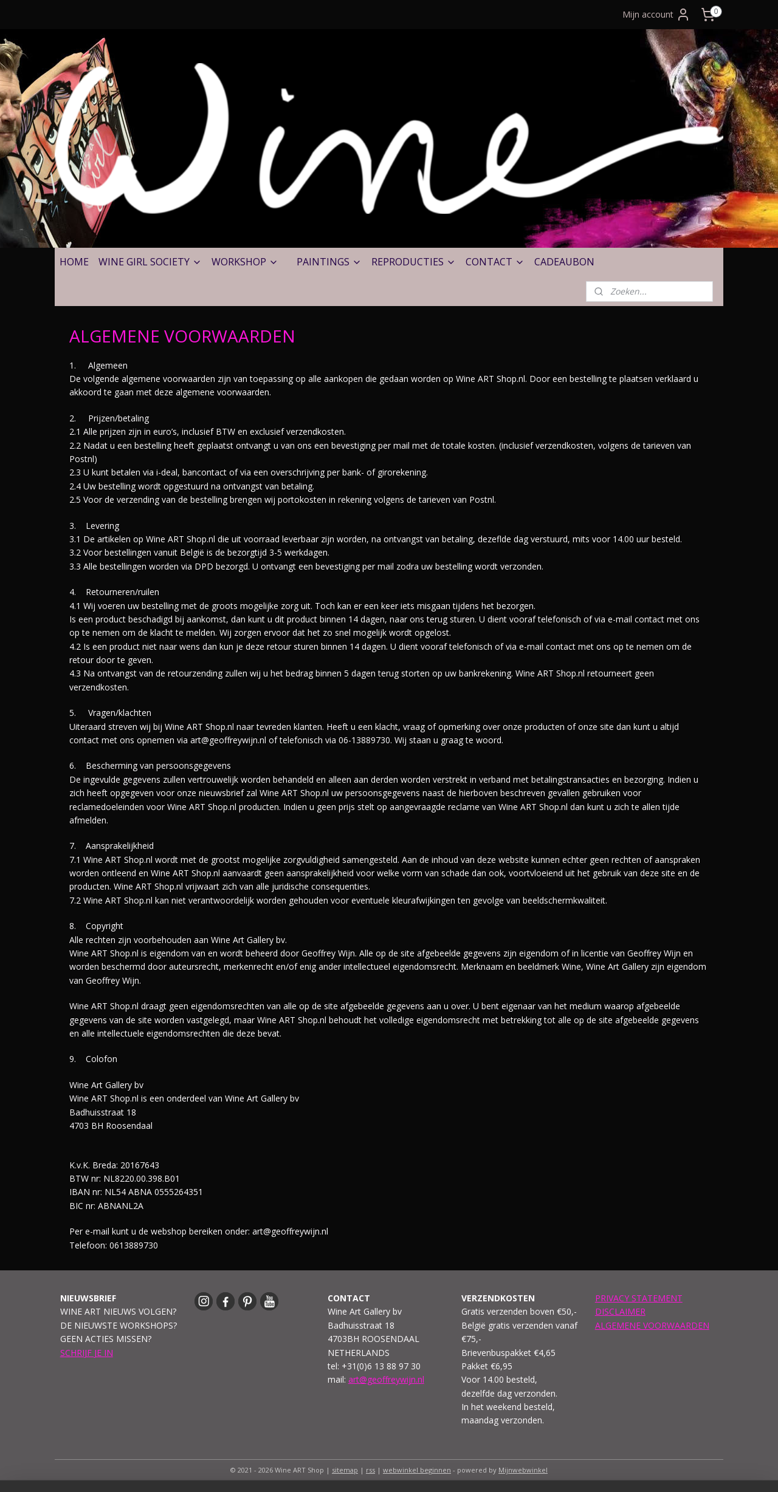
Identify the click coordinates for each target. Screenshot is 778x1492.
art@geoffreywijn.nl (386, 1379)
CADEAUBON (564, 261)
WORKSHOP (245, 261)
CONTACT (495, 261)
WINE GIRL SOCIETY (150, 261)
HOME (74, 261)
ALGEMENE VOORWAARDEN (652, 1325)
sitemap (345, 1469)
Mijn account (656, 14)
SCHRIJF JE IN (86, 1352)
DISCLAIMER (620, 1311)
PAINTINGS (329, 261)
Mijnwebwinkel (523, 1469)
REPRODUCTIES (413, 261)
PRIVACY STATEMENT (639, 1298)
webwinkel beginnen (417, 1469)
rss (370, 1469)
